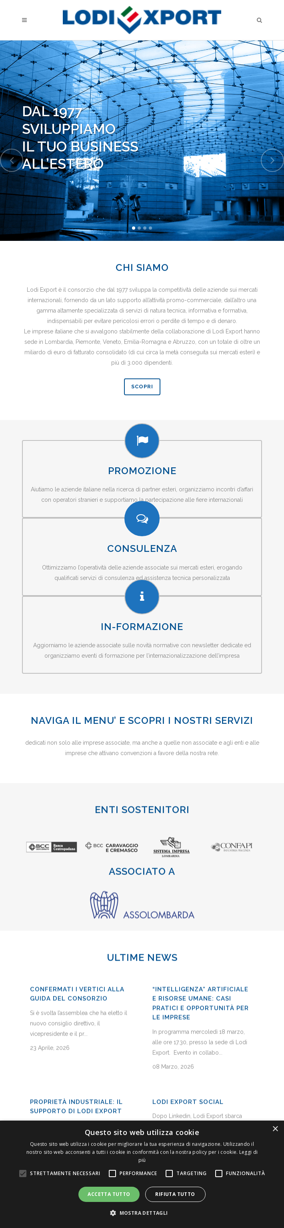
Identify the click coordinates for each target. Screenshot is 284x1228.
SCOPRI (142, 419)
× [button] (275, 1129)
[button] (142, 1213)
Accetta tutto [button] (109, 1194)
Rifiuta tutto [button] (175, 1194)
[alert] (142, 1174)
